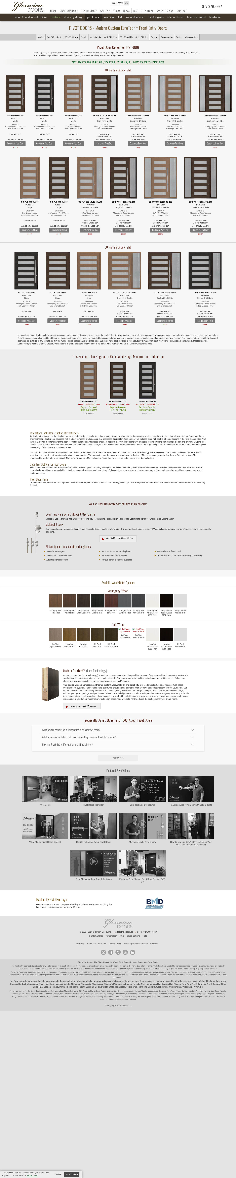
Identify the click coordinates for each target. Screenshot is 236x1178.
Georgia (187, 975)
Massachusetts (63, 977)
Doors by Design (73, 17)
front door (69, 968)
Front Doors (153, 956)
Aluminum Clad (113, 17)
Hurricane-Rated (196, 17)
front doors (180, 959)
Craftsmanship (69, 10)
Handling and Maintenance (136, 937)
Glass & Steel (191, 37)
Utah (135, 980)
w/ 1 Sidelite (96, 37)
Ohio (223, 977)
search (119, 3)
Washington (162, 980)
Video (116, 10)
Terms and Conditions (96, 937)
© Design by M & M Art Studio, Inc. (118, 999)
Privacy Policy (115, 937)
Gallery (105, 10)
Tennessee (120, 980)
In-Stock (55, 17)
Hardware (215, 17)
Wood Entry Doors (121, 956)
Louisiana (33, 977)
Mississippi (97, 977)
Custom (154, 37)
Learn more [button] (32, 1175)
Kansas (13, 977)
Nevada (136, 977)
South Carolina (87, 980)
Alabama (81, 975)
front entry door (21, 959)
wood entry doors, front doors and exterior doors (63, 966)
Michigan (75, 977)
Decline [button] (58, 1174)
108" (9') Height (71, 37)
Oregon (47, 980)
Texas (129, 980)
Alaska (89, 975)
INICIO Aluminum (135, 17)
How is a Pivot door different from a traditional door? (67, 738)
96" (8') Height (54, 37)
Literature (147, 10)
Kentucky (22, 977)
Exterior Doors (136, 956)
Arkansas (106, 975)
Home (53, 10)
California (116, 975)
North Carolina (199, 977)
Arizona (97, 975)
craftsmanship (139, 962)
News (126, 10)
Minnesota (86, 977)
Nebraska (127, 977)
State (111, 980)
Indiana (216, 975)
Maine (42, 977)
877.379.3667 (212, 6)
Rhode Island (72, 980)
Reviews (154, 937)
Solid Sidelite (141, 37)
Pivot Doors (94, 17)
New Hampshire (148, 977)
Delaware (149, 975)
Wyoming (198, 980)
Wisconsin (188, 980)
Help (145, 929)
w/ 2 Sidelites (110, 37)
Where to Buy (165, 10)
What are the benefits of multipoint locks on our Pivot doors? (71, 723)
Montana (117, 977)
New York (186, 977)
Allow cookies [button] (72, 1174)
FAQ (135, 10)
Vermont (143, 980)
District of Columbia (164, 975)
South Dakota (101, 980)
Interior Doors (175, 17)
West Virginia (175, 980)
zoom (15, 147)
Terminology (89, 10)
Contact (182, 10)
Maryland (50, 977)
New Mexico (175, 977)
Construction (167, 37)
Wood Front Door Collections (31, 17)
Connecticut (138, 975)
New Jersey (162, 977)
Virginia (151, 980)
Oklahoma (38, 980)
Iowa (223, 975)
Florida (178, 975)
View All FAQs (118, 751)
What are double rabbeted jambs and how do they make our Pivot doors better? (79, 731)
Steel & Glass (156, 17)
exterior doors (28, 968)
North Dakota (213, 977)
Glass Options (133, 929)
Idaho (201, 975)
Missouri (108, 977)
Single (84, 37)
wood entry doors (200, 968)
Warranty (80, 937)
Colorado (126, 975)
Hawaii (195, 975)
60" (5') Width (126, 37)
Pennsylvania (58, 980)
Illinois (209, 975)
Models (40, 37)
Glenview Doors (85, 956)
